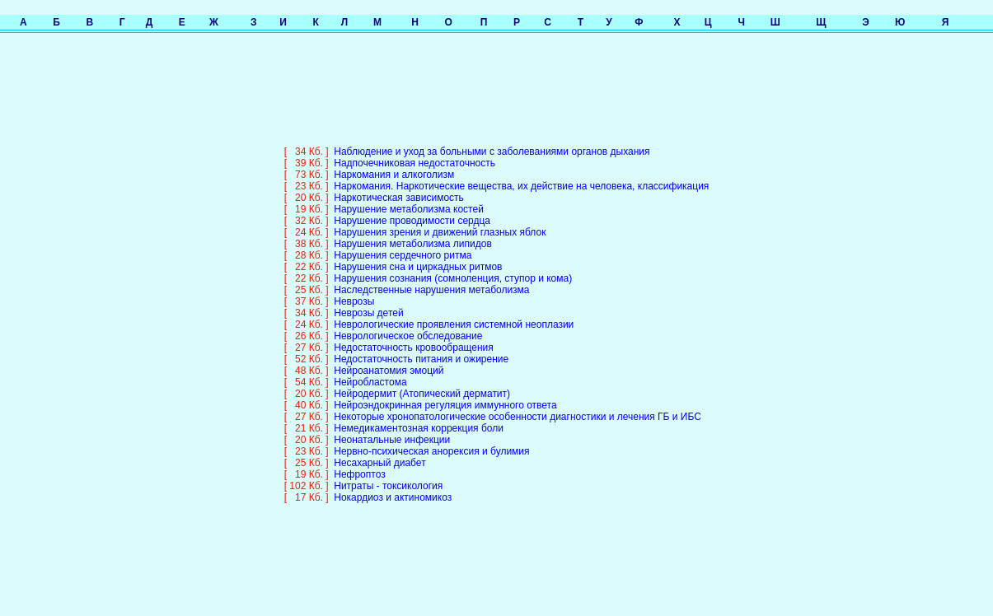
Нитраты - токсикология (388, 474)
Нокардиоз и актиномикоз (393, 486)
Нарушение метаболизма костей (409, 197)
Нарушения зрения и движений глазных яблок (440, 220)
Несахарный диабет (379, 451)
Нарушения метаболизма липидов (413, 232)
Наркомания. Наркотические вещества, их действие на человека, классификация (521, 174)
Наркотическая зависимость (399, 186)
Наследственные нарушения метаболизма (431, 278)
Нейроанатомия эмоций (388, 359)
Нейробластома (370, 370)
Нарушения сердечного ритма (402, 244)
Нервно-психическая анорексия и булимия (431, 440)
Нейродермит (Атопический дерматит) (422, 382)
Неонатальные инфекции (392, 428)
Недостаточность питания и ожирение (421, 347)
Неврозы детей (368, 301)
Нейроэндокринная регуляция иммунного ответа (445, 393)
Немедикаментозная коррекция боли (419, 416)
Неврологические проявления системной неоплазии (454, 313)
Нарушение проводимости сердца (412, 209)
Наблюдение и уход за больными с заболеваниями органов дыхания (491, 140)
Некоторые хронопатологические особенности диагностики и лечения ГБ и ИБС (517, 405)
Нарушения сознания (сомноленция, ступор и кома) (453, 267)
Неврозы (354, 290)
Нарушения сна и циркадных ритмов (418, 255)
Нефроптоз (359, 463)
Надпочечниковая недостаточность (414, 151)
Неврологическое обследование (408, 324)
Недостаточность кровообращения (414, 336)
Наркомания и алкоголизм (394, 163)
